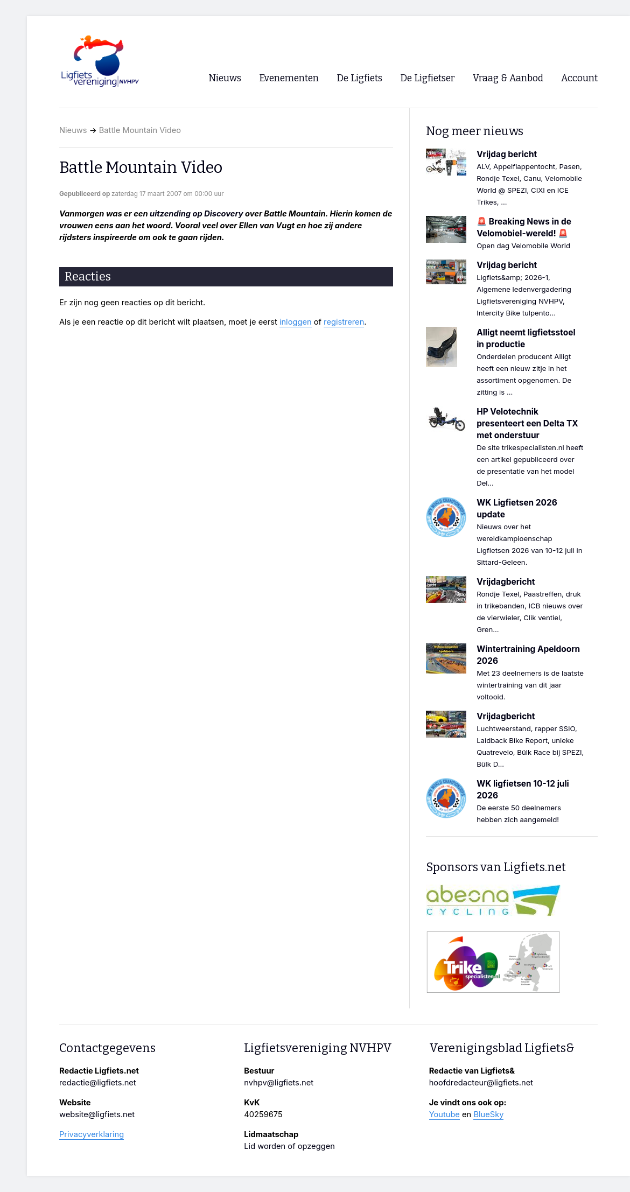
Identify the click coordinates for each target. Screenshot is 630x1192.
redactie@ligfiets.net (97, 1083)
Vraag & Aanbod (508, 78)
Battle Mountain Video (140, 130)
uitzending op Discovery (196, 214)
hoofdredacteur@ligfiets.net (481, 1083)
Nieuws (73, 130)
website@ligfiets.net (97, 1114)
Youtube (444, 1114)
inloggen (295, 322)
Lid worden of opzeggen (289, 1146)
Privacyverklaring (91, 1134)
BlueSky (488, 1114)
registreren (344, 322)
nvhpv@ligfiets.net (278, 1083)
